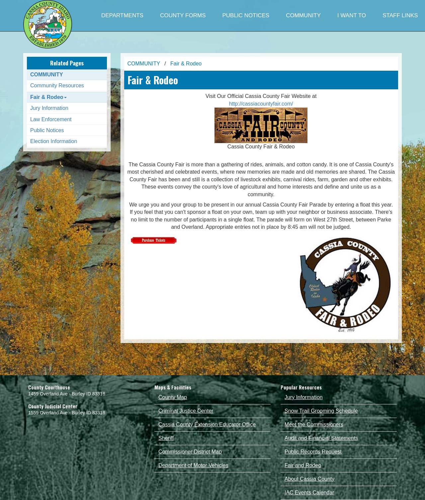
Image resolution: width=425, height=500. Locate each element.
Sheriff (166, 438)
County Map (172, 397)
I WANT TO (351, 15)
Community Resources (57, 85)
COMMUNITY (303, 15)
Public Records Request (313, 452)
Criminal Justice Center (185, 411)
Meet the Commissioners (314, 424)
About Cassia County (309, 479)
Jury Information (49, 108)
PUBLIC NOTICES (245, 15)
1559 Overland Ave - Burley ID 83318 (66, 412)
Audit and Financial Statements (321, 438)
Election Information (53, 141)
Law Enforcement (51, 119)
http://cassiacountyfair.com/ (261, 104)
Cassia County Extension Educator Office (207, 424)
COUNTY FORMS (183, 15)
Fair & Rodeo (48, 97)
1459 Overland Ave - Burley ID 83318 (66, 393)
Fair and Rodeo (303, 465)
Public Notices (47, 130)
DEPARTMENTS (122, 15)
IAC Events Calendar (309, 492)
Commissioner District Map (190, 452)
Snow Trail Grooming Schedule (321, 411)
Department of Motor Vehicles (193, 465)
